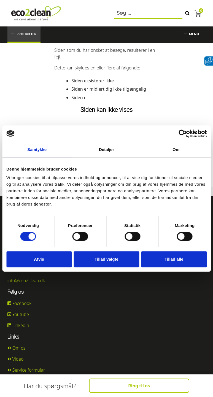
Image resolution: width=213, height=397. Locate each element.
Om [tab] (175, 149)
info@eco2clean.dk (26, 280)
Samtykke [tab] (37, 149)
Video (15, 359)
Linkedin (18, 325)
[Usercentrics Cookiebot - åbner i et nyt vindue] (182, 133)
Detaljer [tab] (106, 149)
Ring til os (139, 386)
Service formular (26, 370)
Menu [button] (191, 34)
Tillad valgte (106, 259)
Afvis (39, 259)
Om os (16, 348)
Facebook (19, 303)
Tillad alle (174, 259)
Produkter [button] (23, 34)
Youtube (18, 314)
